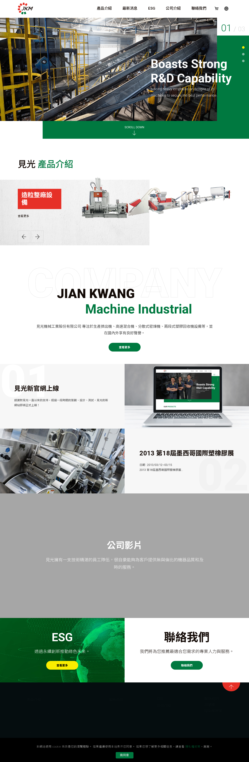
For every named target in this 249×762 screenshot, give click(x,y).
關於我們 (162, 712)
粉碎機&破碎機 (66, 706)
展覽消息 (114, 713)
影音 (112, 725)
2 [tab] (243, 54)
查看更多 (21, 216)
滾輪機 (31, 731)
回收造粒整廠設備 (38, 713)
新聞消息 (114, 706)
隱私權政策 (213, 710)
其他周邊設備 (65, 719)
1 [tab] (243, 47)
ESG (151, 8)
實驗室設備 (34, 719)
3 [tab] (243, 61)
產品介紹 (104, 8)
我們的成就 (164, 719)
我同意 (124, 755)
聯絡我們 (198, 8)
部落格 (113, 731)
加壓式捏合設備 (37, 725)
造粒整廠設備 (35, 706)
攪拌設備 (62, 713)
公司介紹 (173, 8)
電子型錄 (114, 719)
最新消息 (129, 8)
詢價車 (209, 704)
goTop (231, 686)
